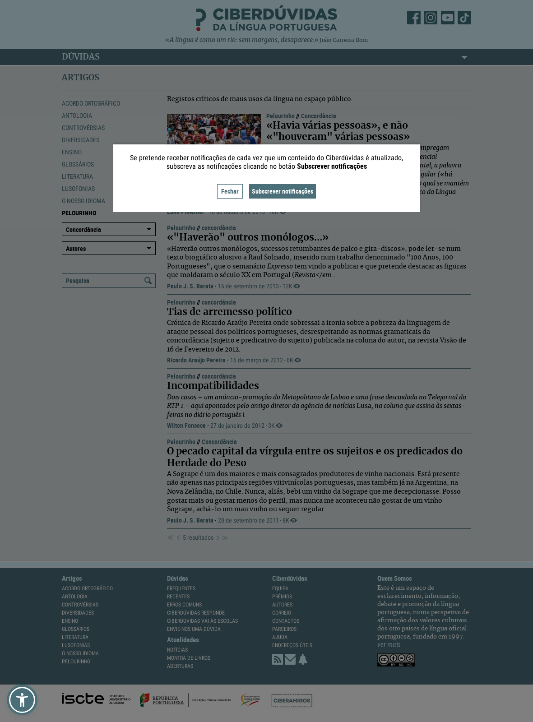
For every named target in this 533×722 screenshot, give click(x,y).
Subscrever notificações (282, 191)
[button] (22, 700)
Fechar (230, 191)
